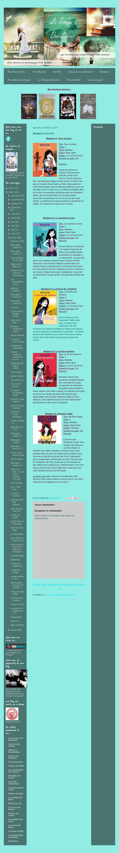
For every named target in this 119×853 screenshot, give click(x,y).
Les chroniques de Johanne (15, 771)
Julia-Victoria (16, 483)
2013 (11, 192)
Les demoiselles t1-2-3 (17, 281)
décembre (16, 196)
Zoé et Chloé (16, 372)
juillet (13, 218)
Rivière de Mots (15, 794)
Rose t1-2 (15, 621)
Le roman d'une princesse (16, 414)
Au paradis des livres (15, 820)
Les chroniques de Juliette (48, 80)
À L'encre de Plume (14, 808)
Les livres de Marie (14, 826)
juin (13, 222)
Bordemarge (16, 617)
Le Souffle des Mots (15, 798)
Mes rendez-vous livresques (19, 80)
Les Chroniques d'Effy (16, 789)
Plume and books (13, 814)
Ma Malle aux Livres (14, 777)
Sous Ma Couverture (13, 783)
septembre (16, 207)
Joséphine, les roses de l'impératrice (17, 272)
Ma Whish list (39, 72)
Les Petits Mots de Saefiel (15, 836)
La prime (15, 307)
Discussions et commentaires (80, 72)
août (13, 214)
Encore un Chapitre (13, 757)
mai (13, 226)
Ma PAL (57, 72)
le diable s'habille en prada (17, 328)
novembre (16, 200)
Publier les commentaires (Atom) (60, 595)
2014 (11, 188)
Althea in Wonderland (14, 751)
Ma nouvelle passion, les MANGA (17, 585)
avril (13, 230)
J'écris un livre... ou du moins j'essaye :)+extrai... (17, 474)
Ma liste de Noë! (73, 80)
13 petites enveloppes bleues (17, 392)
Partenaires (104, 72)
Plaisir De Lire (15, 803)
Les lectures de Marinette (15, 739)
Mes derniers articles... (16, 72)
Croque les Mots (16, 766)
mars (13, 234)
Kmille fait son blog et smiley (17, 365)
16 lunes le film (17, 241)
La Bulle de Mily (16, 831)
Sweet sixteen (17, 376)
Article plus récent (44, 584)
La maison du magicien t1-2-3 (17, 610)
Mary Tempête (17, 625)
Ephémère (15, 560)
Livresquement (15, 762)
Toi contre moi (17, 380)
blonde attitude (17, 335)
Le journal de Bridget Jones (17, 313)
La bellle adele (17, 556)
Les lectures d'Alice (14, 745)
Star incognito (17, 459)
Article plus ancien (73, 584)
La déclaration (17, 534)
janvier (14, 630)
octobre (15, 204)
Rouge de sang (18, 604)
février (14, 238)
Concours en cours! (95, 80)
